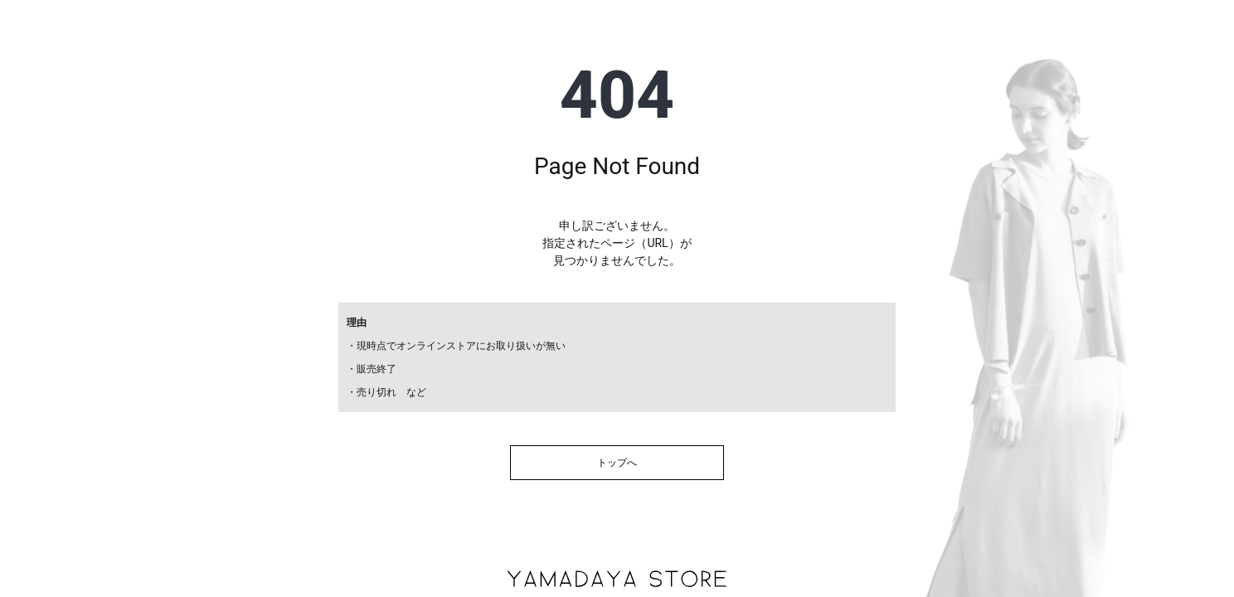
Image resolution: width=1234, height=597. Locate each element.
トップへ (617, 462)
